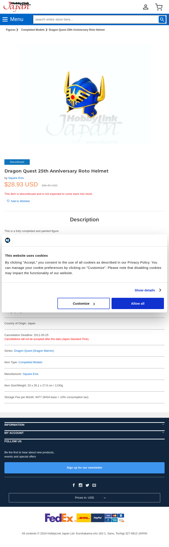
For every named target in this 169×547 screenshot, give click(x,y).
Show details (145, 290)
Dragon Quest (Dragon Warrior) (34, 350)
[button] (157, 42)
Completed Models (33, 29)
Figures (10, 29)
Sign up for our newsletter (84, 467)
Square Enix (16, 178)
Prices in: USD (84, 497)
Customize (84, 303)
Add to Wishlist (18, 201)
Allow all (137, 303)
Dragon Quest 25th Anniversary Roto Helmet (77, 29)
